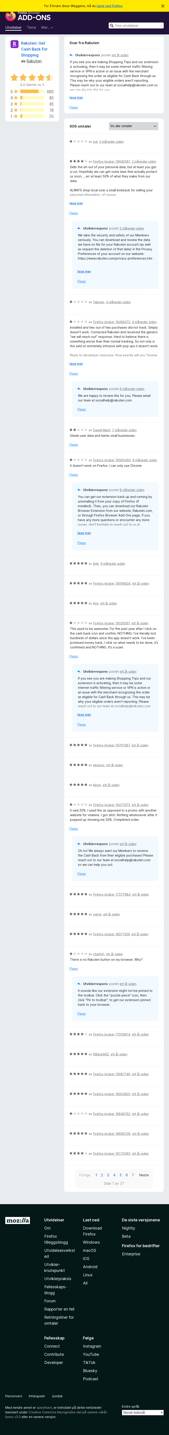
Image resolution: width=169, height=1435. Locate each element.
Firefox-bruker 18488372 (111, 322)
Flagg (74, 107)
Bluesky (90, 1370)
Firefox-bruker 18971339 (111, 934)
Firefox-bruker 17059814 (111, 1034)
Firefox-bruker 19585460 (112, 460)
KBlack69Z (101, 1054)
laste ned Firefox (109, 6)
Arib (96, 563)
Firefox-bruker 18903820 (111, 1094)
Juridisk (57, 1396)
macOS (89, 1250)
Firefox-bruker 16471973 (111, 805)
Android (90, 1266)
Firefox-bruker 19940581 (111, 161)
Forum (50, 1301)
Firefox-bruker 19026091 (111, 623)
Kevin (97, 785)
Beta (126, 1236)
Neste (144, 1175)
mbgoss (99, 765)
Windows (91, 1242)
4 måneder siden (118, 302)
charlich (98, 954)
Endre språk (131, 1406)
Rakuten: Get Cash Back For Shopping (34, 49)
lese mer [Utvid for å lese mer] (76, 97)
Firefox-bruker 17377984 (111, 894)
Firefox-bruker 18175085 (111, 1153)
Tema (31, 27)
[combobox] (136, 25)
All (85, 1283)
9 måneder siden (113, 563)
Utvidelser (13, 27)
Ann (96, 603)
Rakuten (34, 61)
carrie (97, 914)
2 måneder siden (111, 141)
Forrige (84, 1175)
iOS (86, 1258)
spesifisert (44, 1407)
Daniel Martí (101, 430)
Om (47, 1228)
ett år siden (120, 55)
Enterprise (131, 1254)
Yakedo (98, 302)
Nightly (128, 1228)
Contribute (54, 1354)
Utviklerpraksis (57, 1278)
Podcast (90, 1379)
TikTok (89, 1362)
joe (95, 141)
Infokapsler (37, 1396)
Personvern (13, 1396)
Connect (52, 1346)
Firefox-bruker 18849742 (111, 1114)
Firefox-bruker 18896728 (111, 1134)
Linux (88, 1275)
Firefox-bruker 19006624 (111, 583)
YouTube (91, 1354)
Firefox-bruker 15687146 (111, 1074)
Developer (53, 1362)
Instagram (92, 1346)
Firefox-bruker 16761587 (111, 745)
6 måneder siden (144, 322)
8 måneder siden (144, 460)
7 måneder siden (124, 430)
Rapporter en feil (59, 1309)
